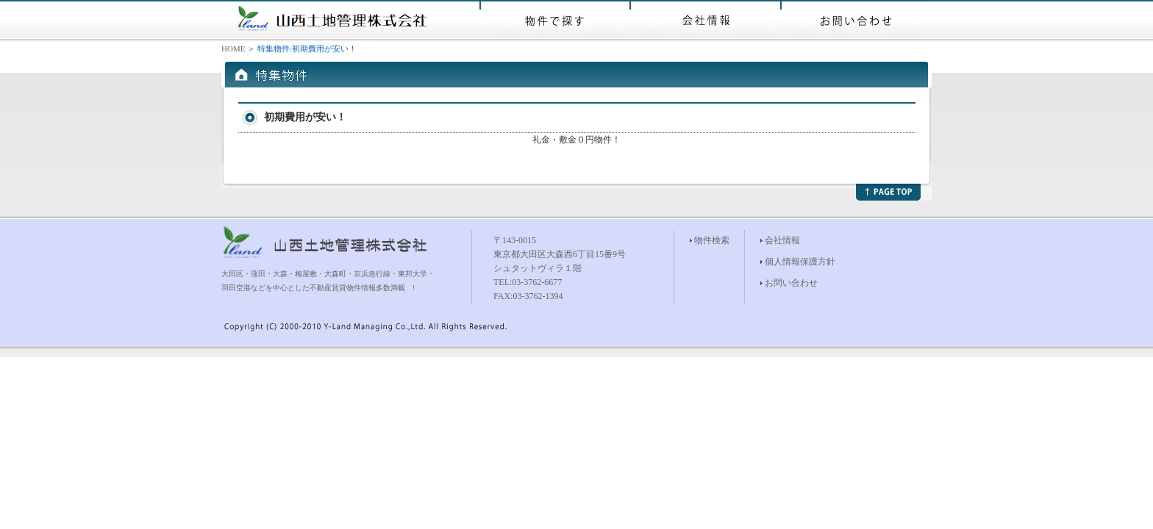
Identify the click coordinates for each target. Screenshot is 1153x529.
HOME (233, 48)
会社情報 (782, 240)
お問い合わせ (791, 283)
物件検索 (711, 240)
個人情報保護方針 (800, 261)
